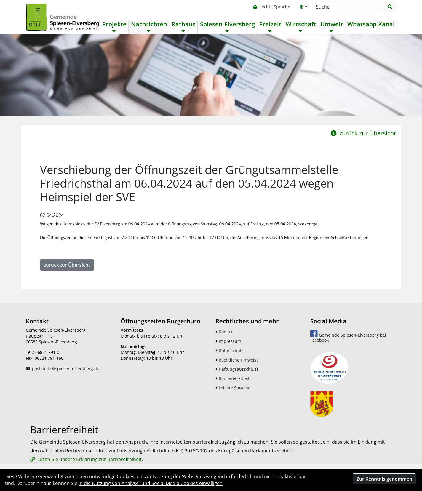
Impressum (228, 341)
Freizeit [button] (270, 24)
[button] (303, 7)
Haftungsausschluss (237, 369)
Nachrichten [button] (149, 24)
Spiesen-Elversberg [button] (227, 24)
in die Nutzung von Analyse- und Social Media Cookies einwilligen (151, 483)
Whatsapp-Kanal (371, 24)
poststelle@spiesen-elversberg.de (65, 368)
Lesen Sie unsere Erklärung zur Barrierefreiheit (89, 459)
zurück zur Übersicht (363, 133)
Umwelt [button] (331, 24)
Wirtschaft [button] (301, 24)
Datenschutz (229, 350)
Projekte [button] (114, 24)
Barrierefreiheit (232, 378)
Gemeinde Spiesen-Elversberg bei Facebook (348, 336)
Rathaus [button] (184, 24)
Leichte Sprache (271, 6)
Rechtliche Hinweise (237, 360)
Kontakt (224, 332)
